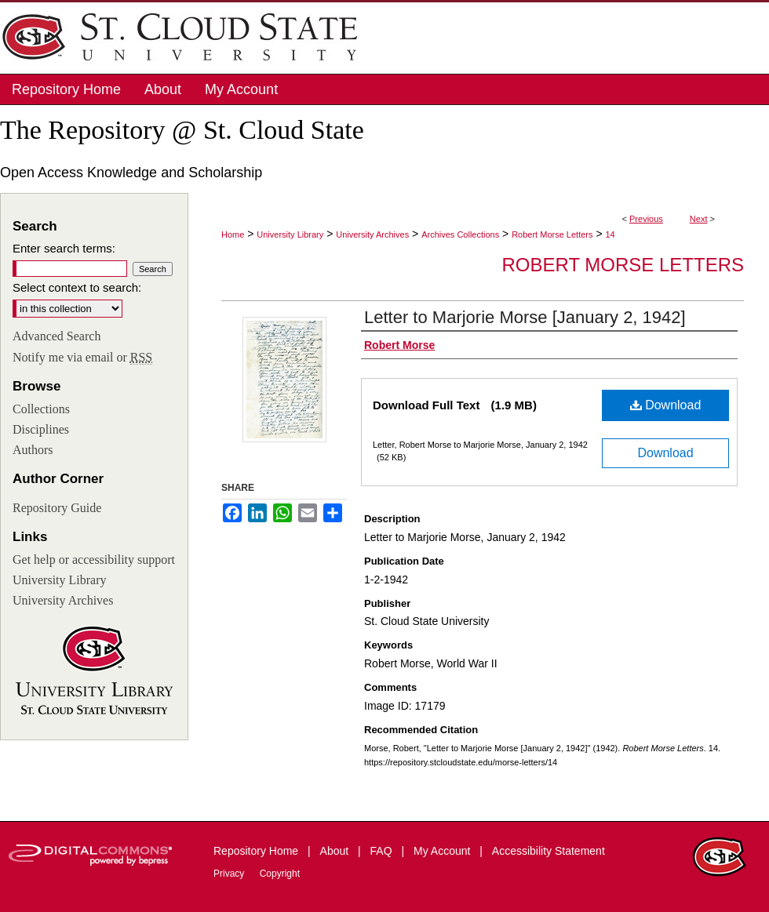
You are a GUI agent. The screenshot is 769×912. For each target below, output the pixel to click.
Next (699, 218)
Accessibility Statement (548, 851)
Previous (646, 218)
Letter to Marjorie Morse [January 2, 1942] (525, 317)
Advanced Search (56, 336)
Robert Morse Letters (552, 234)
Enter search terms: (64, 248)
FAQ (382, 851)
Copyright (280, 873)
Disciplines (41, 429)
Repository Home (257, 851)
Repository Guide (57, 507)
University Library (290, 234)
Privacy (230, 873)
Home (232, 234)
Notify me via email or (82, 358)
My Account (443, 851)
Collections (41, 409)
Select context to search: (77, 287)
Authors (33, 449)
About (336, 851)
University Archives (372, 234)
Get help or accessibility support (94, 559)
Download (666, 405)
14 (609, 234)
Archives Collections (460, 234)
